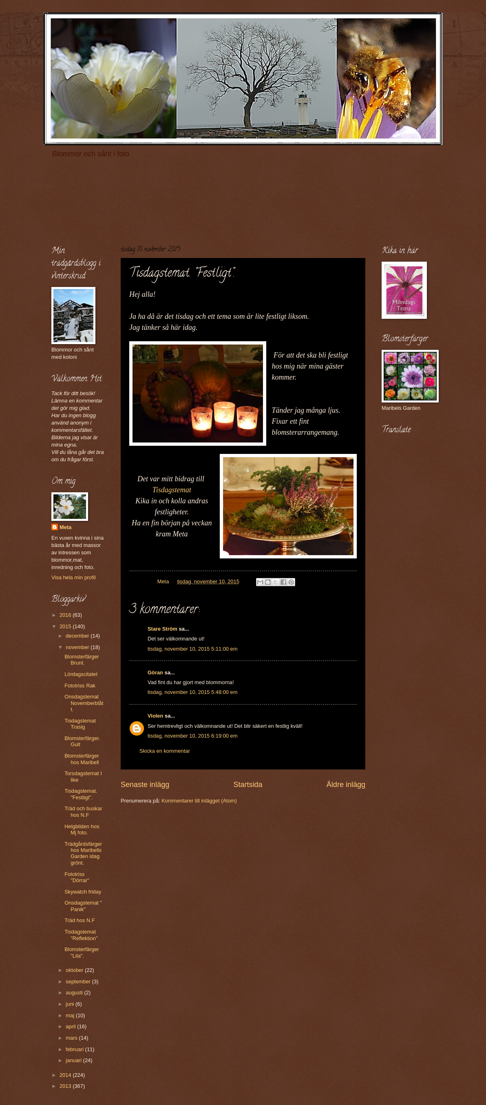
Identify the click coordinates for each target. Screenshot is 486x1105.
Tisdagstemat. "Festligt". (80, 794)
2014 (66, 1075)
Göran (155, 672)
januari (74, 1060)
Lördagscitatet (80, 674)
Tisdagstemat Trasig (80, 724)
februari (75, 1049)
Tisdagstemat (171, 490)
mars (72, 1038)
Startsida (247, 784)
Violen (155, 716)
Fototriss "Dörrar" (76, 877)
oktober (75, 970)
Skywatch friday (82, 892)
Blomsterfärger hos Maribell (81, 759)
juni (70, 1004)
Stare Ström (162, 629)
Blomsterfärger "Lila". (81, 952)
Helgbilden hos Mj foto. (81, 829)
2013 (66, 1086)
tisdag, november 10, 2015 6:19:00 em (192, 736)
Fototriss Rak (79, 686)
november (78, 647)
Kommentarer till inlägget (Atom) (199, 801)
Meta (65, 527)
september (79, 981)
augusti (75, 992)
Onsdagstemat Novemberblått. (83, 703)
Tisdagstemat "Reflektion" (80, 935)
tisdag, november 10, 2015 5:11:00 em (192, 649)
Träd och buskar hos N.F (83, 811)
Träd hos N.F (79, 920)
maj (70, 1015)
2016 (66, 615)
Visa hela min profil (73, 577)
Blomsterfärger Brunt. (81, 660)
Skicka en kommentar (164, 751)
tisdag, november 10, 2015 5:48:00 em (192, 692)
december (78, 636)
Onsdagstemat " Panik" (83, 906)
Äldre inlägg (346, 784)
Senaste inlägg (145, 784)
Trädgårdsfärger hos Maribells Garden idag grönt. (83, 853)
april (71, 1026)
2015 (66, 626)
